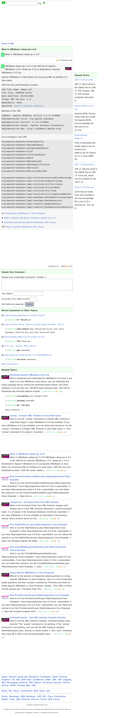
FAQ (50, 702)
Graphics (6, 682)
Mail (4, 685)
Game (55, 679)
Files (50, 699)
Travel (43, 702)
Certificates (60, 699)
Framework (45, 679)
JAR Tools (26, 682)
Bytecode (23, 679)
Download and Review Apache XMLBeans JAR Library (30, 222)
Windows (31, 699)
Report (37, 685)
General (63, 679)
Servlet (5, 688)
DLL (45, 699)
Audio (5, 679)
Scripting (47, 685)
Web (28, 688)
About (16, 693)
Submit (29, 307)
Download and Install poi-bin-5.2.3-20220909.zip (27, 357)
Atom (42, 693)
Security (57, 685)
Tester (5, 699)
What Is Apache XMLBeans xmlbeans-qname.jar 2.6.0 (30, 218)
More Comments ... (11, 366)
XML (12, 44)
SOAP (13, 688)
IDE (18, 682)
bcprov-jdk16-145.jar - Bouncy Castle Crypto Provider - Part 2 (34, 327)
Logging (67, 682)
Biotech (13, 679)
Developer (14, 699)
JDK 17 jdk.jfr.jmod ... (85, 80)
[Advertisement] (37, 24)
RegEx (5, 702)
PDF (31, 685)
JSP (60, 682)
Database (33, 679)
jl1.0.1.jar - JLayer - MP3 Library (20, 348)
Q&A (18, 702)
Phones (35, 702)
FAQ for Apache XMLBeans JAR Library (25, 227)
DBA (23, 699)
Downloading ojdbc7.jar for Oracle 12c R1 (24, 339)
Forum (56, 702)
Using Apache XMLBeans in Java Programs (25, 213)
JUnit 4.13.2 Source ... (85, 187)
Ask (48, 693)
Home (4, 44)
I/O (13, 682)
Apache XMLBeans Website (29, 106)
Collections (27, 693)
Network (23, 685)
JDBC (48, 682)
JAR (39, 699)
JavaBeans (38, 682)
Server (66, 685)
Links (12, 702)
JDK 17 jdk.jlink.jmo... (85, 165)
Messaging (12, 685)
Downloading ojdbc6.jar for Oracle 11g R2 (24, 318)
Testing (21, 688)
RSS (36, 693)
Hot (10, 693)
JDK (54, 682)
